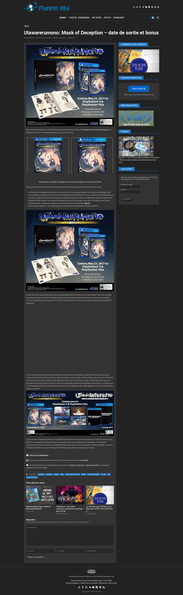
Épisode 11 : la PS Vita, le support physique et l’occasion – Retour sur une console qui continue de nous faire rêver (139, 159)
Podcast (119, 17)
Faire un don (112, 583)
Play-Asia (80, 465)
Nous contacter (92, 583)
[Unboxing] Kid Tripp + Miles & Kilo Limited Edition (38, 508)
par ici (87, 203)
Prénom (124, 190)
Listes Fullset (87, 581)
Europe (83, 474)
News (64, 17)
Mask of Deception (94, 474)
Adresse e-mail (127, 185)
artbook (56, 474)
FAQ (110, 581)
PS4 (109, 474)
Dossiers (84, 17)
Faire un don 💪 (139, 89)
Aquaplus (49, 474)
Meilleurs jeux (98, 581)
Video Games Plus (92, 465)
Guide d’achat (76, 581)
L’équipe (82, 583)
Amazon (73, 465)
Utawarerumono (32, 477)
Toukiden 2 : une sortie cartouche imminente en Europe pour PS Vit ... (69, 509)
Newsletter (103, 583)
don (45, 468)
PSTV (108, 17)
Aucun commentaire (45, 38)
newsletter (84, 460)
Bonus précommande (73, 474)
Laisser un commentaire (38, 455)
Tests (73, 17)
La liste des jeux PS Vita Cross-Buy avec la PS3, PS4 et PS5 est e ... (99, 509)
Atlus (62, 474)
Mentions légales (72, 583)
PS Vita (97, 17)
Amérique (41, 474)
